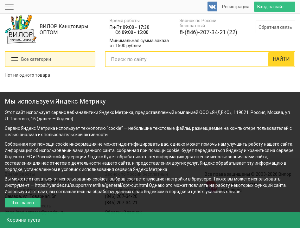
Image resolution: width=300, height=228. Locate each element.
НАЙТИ (281, 59)
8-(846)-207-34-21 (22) (208, 32)
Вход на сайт (270, 6)
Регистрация (235, 6)
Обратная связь (275, 27)
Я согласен (22, 202)
